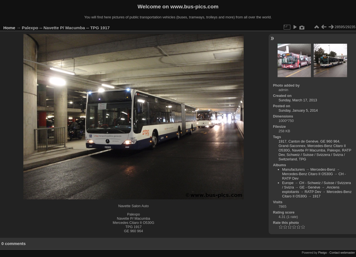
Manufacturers (293, 169)
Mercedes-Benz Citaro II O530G (307, 174)
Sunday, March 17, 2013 (297, 100)
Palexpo (333, 150)
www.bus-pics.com (194, 6)
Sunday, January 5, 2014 (298, 110)
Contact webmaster (342, 252)
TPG (302, 159)
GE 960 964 (329, 141)
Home (9, 27)
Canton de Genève (303, 141)
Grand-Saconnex (291, 146)
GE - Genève (310, 187)
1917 (282, 141)
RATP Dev (313, 192)
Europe (287, 183)
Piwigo (322, 252)
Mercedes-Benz (322, 169)
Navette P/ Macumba (308, 150)
